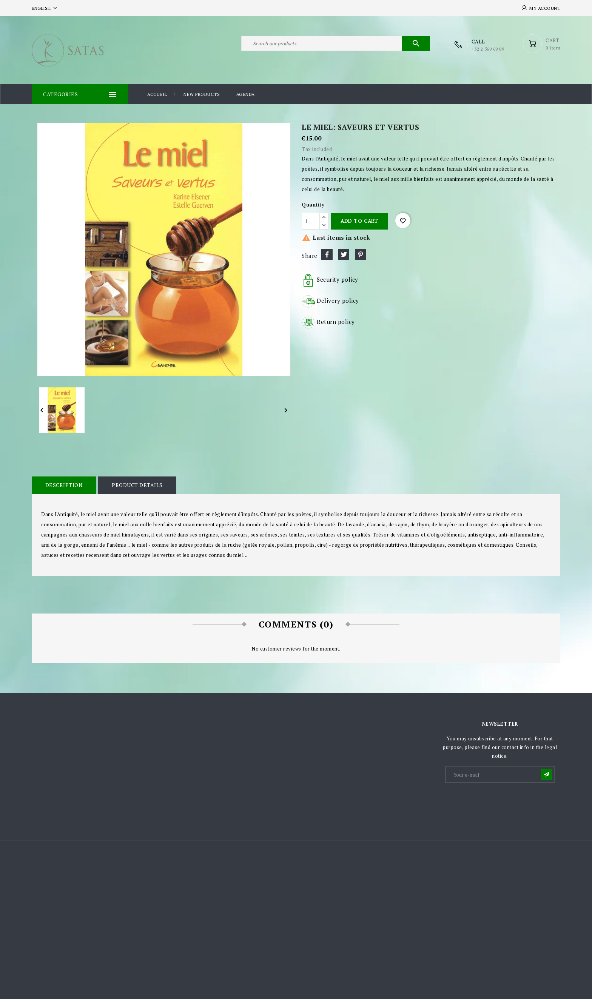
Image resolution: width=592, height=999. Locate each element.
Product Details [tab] (136, 484)
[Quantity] (311, 221)
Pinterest (360, 254)
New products (201, 94)
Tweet (343, 254)
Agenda (245, 94)
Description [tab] (64, 484)
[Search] (335, 44)
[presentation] (503, 802)
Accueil (157, 94)
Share (327, 254)
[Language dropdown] (45, 8)
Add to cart (359, 220)
